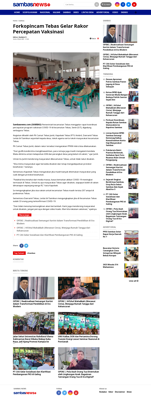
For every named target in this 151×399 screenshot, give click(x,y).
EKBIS (76, 12)
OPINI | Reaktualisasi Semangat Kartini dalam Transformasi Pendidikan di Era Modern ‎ (33, 304)
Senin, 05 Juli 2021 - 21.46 (21, 39)
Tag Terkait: (19, 253)
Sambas (21, 21)
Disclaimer (120, 392)
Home (15, 21)
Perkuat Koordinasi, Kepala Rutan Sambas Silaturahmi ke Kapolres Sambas (116, 124)
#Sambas (31, 253)
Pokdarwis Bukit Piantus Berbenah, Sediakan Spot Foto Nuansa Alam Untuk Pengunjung (115, 155)
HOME (17, 12)
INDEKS (124, 12)
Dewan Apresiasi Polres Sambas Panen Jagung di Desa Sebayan (116, 83)
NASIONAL (45, 12)
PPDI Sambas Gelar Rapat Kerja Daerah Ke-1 (112, 234)
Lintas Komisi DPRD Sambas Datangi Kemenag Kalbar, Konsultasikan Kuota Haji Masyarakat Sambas (116, 139)
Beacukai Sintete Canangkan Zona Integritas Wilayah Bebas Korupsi (112, 252)
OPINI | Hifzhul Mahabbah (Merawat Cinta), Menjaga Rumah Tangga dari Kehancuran (76, 304)
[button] (135, 11)
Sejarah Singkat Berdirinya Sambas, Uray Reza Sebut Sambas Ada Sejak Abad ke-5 (115, 184)
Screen (106, 4)
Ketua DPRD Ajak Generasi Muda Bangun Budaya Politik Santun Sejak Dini (117, 96)
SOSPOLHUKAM (30, 12)
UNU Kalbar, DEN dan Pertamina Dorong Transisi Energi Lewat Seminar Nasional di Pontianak (78, 339)
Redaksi (103, 392)
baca (93, 38)
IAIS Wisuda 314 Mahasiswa (110, 265)
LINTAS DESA (88, 12)
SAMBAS (67, 12)
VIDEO (115, 12)
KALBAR (56, 12)
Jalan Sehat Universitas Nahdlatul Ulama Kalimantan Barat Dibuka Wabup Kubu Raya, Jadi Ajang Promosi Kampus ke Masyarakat (33, 340)
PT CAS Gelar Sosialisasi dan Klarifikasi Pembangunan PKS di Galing (50, 235)
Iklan (129, 392)
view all (133, 281)
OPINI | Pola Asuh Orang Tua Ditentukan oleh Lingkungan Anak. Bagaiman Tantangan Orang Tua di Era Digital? (78, 374)
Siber (110, 392)
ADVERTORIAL (102, 12)
